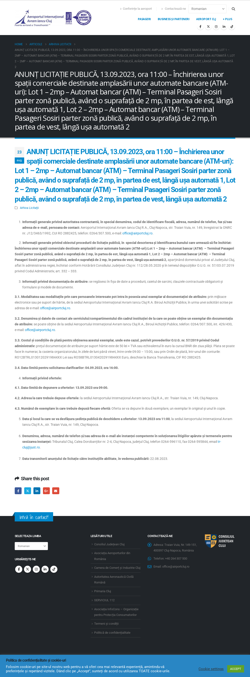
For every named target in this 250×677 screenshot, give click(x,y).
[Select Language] (207, 8)
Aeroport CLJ (206, 19)
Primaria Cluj (102, 591)
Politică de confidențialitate (112, 632)
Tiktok (53, 569)
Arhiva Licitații (29, 208)
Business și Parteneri (174, 19)
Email (55, 490)
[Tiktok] (231, 26)
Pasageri (144, 19)
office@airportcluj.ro (137, 233)
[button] (233, 9)
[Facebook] (200, 26)
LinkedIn (36, 490)
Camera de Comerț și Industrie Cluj (117, 567)
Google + (46, 490)
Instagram (36, 569)
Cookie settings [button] (211, 669)
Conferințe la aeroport (136, 8)
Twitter (27, 490)
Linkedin (45, 569)
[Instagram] (216, 26)
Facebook (18, 490)
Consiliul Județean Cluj (109, 544)
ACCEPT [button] (235, 669)
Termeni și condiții (106, 623)
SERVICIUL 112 (104, 600)
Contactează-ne (173, 8)
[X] (208, 26)
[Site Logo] (53, 18)
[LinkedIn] (224, 26)
